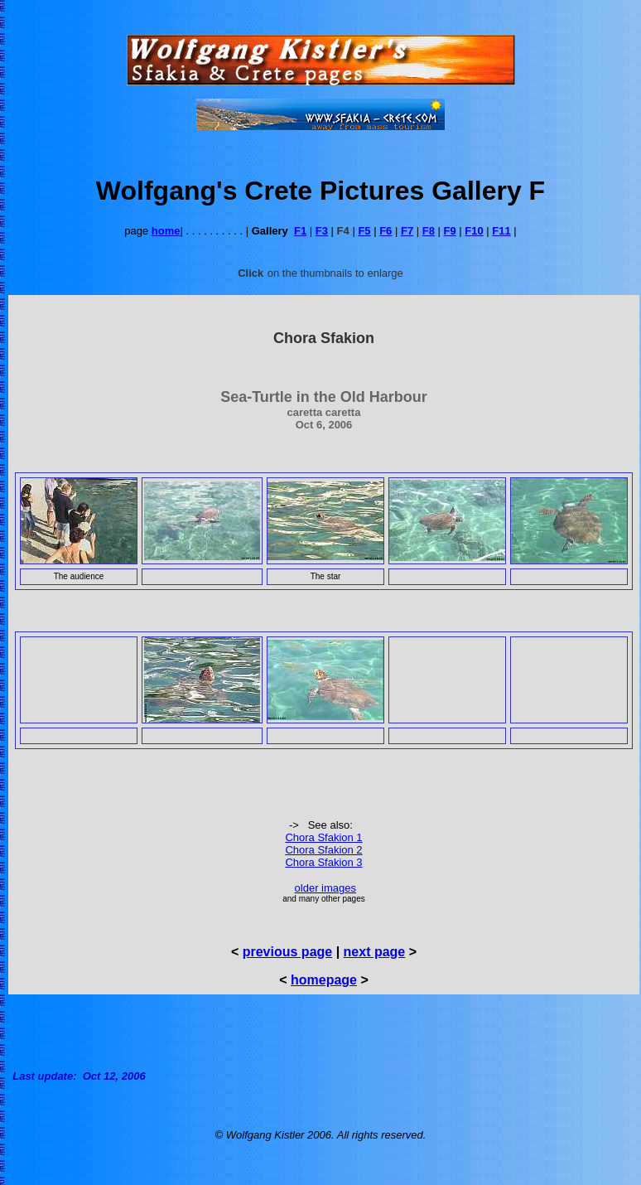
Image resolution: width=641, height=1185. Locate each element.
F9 (450, 231)
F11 (501, 231)
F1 (300, 231)
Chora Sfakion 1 (323, 837)
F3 (322, 231)
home (166, 231)
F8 (428, 231)
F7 (407, 231)
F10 (474, 231)
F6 (385, 231)
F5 (364, 231)
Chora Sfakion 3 (323, 862)
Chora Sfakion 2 (323, 850)
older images (325, 888)
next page (375, 952)
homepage (324, 980)
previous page (287, 952)
